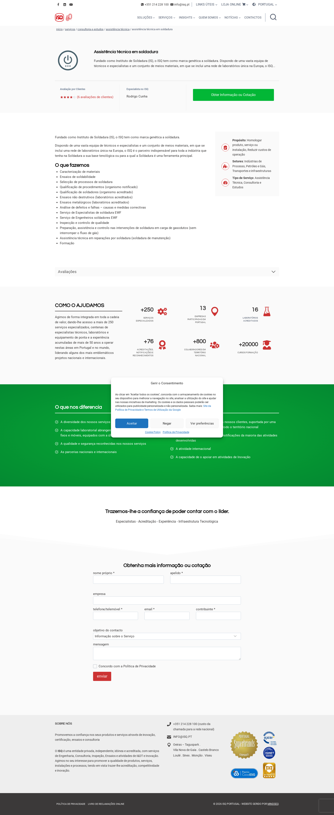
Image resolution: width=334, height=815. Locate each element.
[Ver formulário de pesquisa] (273, 17)
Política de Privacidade (176, 432)
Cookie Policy (153, 432)
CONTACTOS (252, 17)
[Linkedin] (64, 4)
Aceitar (132, 423)
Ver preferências (202, 423)
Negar (167, 423)
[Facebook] (58, 4)
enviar (102, 676)
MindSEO (273, 803)
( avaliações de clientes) (95, 97)
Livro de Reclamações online (106, 804)
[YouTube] (71, 4)
